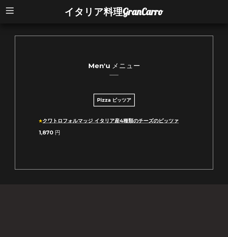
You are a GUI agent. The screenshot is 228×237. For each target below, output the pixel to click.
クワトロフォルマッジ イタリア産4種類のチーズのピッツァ (110, 121)
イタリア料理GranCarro (113, 12)
